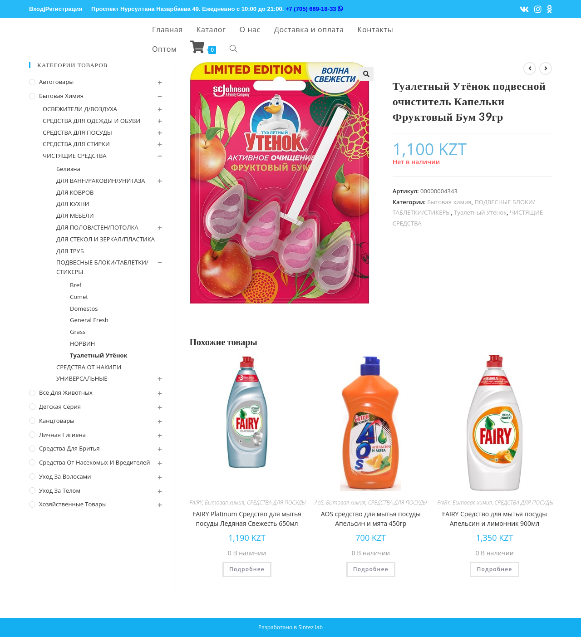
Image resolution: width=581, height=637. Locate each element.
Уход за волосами (65, 476)
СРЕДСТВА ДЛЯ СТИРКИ (76, 144)
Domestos (84, 308)
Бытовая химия (449, 202)
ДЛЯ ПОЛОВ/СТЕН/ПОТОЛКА (97, 227)
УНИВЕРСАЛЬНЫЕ (82, 378)
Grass (77, 332)
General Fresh (89, 320)
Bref (75, 285)
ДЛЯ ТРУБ (70, 251)
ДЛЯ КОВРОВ (75, 192)
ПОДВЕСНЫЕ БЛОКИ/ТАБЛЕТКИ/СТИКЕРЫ (102, 267)
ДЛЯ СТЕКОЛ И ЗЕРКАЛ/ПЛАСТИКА (105, 239)
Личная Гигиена (62, 435)
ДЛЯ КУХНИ (72, 204)
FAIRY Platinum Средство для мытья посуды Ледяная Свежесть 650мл (246, 519)
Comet (79, 297)
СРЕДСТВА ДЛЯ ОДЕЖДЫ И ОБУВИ (91, 121)
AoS (319, 502)
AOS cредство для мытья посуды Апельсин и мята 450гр (371, 519)
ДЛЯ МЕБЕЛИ (75, 215)
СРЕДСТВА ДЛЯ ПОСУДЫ (276, 502)
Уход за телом (59, 490)
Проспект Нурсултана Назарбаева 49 (145, 8)
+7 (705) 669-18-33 (314, 8)
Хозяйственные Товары (73, 504)
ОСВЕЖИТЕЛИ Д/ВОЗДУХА (80, 109)
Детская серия (60, 406)
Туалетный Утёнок (480, 212)
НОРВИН (82, 343)
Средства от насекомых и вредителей (94, 462)
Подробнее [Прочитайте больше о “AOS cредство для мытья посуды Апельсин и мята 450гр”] (371, 569)
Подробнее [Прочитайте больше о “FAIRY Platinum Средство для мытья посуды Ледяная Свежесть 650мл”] (247, 569)
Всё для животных (66, 392)
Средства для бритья (69, 448)
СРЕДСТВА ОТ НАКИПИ (88, 367)
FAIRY (196, 502)
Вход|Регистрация (55, 8)
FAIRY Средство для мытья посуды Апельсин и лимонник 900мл (494, 519)
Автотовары (56, 82)
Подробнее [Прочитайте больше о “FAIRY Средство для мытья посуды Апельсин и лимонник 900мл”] (494, 569)
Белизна (68, 169)
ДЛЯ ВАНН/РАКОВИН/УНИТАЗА (100, 180)
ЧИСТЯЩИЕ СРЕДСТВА (75, 156)
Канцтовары (56, 420)
